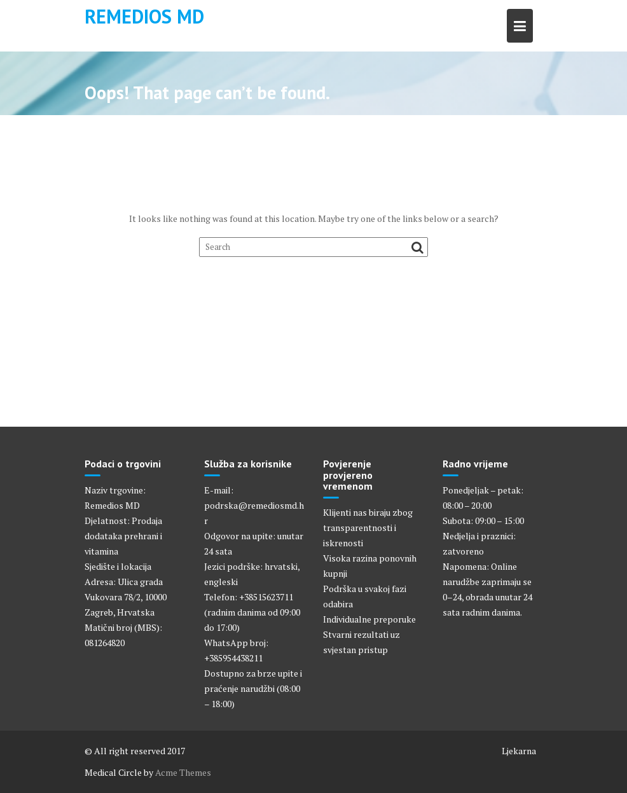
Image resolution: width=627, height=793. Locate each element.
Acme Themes (183, 772)
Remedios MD (144, 16)
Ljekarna (519, 751)
